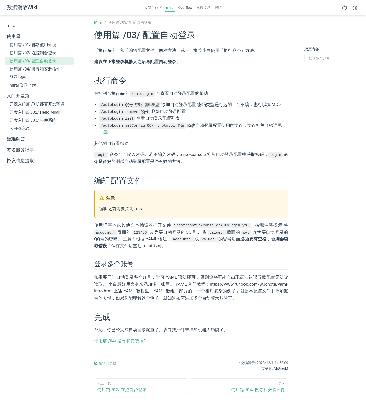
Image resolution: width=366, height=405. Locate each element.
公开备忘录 (20, 128)
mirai (170, 8)
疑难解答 (16, 139)
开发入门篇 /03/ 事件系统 (33, 120)
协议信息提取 (20, 160)
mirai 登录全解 (23, 85)
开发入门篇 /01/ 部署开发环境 (37, 104)
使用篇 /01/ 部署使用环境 (33, 44)
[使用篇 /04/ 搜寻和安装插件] (238, 386)
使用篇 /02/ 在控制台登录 (33, 52)
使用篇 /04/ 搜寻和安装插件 (35, 69)
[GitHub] (345, 8)
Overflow (185, 8)
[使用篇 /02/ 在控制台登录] (141, 386)
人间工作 (153, 8)
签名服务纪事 (20, 149)
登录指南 (18, 77)
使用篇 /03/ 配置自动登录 (33, 61)
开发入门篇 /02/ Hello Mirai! (35, 112)
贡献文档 (203, 8)
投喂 (218, 8)
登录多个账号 (319, 58)
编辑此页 (105, 363)
